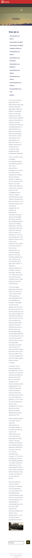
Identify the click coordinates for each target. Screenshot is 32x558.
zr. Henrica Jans (17, 555)
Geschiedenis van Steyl (16, 42)
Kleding (12, 95)
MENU (6, 2)
